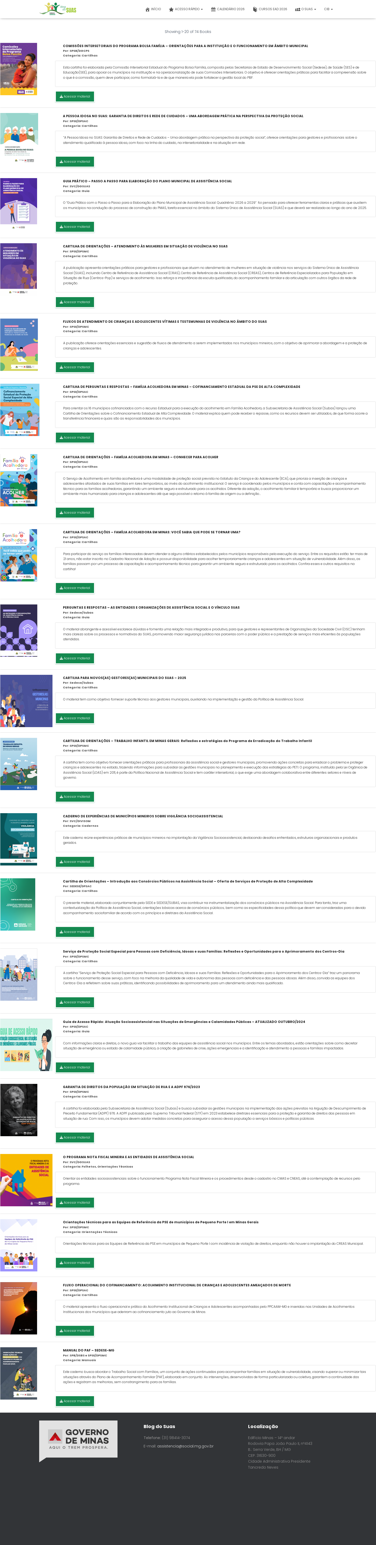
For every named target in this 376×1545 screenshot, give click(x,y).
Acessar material (75, 96)
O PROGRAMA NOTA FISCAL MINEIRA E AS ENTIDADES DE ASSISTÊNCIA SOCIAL (128, 1157)
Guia (86, 191)
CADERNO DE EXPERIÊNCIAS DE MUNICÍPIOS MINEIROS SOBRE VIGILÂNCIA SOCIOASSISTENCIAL (143, 816)
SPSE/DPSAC (79, 121)
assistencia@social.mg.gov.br (185, 1446)
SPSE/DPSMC (79, 251)
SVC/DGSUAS (80, 186)
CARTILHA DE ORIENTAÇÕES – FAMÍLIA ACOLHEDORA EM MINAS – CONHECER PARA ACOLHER (140, 457)
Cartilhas (90, 55)
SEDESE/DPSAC (81, 886)
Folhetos (89, 1166)
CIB (328, 9)
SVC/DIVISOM (80, 821)
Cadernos (90, 826)
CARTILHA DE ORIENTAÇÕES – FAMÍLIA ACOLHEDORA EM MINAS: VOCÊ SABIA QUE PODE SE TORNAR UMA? (151, 532)
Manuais (89, 1360)
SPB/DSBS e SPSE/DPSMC (88, 1355)
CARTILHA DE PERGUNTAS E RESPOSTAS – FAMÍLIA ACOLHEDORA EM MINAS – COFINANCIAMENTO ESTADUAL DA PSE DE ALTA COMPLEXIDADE (181, 386)
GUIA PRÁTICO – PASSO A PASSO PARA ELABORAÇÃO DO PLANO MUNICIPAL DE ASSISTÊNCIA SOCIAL (147, 181)
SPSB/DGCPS (79, 51)
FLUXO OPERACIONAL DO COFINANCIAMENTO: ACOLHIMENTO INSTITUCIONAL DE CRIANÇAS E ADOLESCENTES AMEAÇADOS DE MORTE (177, 1285)
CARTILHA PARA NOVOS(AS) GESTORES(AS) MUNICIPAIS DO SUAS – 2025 (124, 678)
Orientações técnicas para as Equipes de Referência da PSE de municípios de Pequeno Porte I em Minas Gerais (160, 1222)
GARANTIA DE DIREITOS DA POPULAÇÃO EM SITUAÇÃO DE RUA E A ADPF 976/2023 (131, 1087)
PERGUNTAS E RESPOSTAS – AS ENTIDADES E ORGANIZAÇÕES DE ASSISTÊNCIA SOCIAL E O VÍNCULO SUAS (151, 607)
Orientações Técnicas (115, 1166)
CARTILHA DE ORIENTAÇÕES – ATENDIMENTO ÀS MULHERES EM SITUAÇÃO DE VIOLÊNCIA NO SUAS (145, 246)
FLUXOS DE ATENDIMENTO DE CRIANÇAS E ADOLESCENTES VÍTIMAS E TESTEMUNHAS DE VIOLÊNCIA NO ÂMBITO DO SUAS (165, 321)
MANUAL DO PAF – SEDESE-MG (88, 1350)
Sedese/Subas (81, 612)
